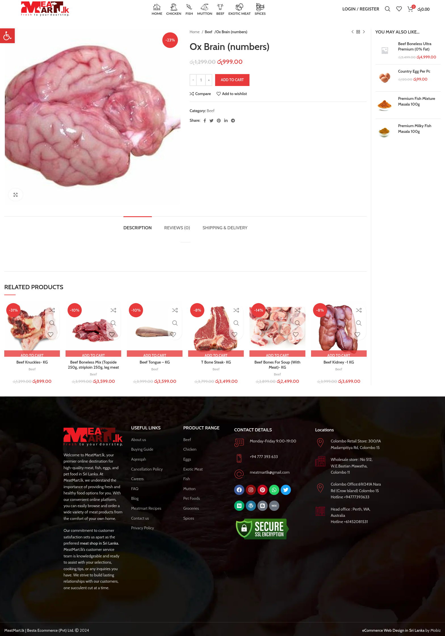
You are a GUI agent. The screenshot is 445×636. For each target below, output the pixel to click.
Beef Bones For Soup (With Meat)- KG (278, 373)
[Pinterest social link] (218, 128)
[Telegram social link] (233, 128)
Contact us (140, 525)
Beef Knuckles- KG (32, 370)
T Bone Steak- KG (216, 370)
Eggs (187, 467)
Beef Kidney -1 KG (339, 370)
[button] (7, 35)
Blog (134, 506)
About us (138, 447)
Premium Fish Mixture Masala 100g (416, 109)
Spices (188, 525)
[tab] (137, 232)
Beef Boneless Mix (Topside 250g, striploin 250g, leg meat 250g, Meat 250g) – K (93, 375)
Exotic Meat (193, 476)
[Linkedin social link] (225, 128)
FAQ (134, 496)
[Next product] (364, 40)
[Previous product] (352, 40)
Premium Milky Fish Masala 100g (414, 136)
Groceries (191, 516)
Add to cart (232, 87)
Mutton (189, 496)
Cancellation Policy (147, 476)
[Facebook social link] (205, 128)
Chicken (190, 457)
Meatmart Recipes (146, 516)
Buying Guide (142, 457)
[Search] (387, 12)
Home (195, 39)
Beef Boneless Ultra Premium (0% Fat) (414, 54)
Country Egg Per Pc (414, 79)
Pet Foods (191, 506)
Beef (209, 39)
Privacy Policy (142, 535)
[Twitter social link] (211, 128)
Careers (137, 486)
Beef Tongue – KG (155, 370)
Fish (186, 486)
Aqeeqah (138, 467)
